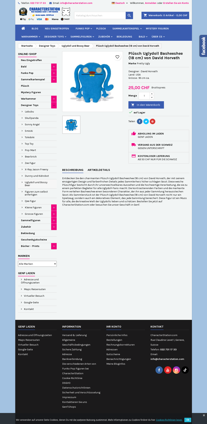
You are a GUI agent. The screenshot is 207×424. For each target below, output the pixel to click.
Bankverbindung (72, 359)
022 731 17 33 (38, 3)
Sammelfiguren (81, 36)
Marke (132, 63)
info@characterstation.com (76, 3)
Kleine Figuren (33, 207)
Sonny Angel (32, 124)
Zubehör (104, 36)
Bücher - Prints (30, 246)
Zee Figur (30, 163)
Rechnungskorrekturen (120, 344)
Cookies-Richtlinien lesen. (169, 420)
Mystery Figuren (157, 28)
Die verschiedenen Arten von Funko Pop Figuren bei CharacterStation (79, 368)
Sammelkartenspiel (125, 28)
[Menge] (144, 95)
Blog (35, 28)
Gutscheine (113, 354)
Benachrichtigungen (118, 359)
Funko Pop (83, 28)
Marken (24, 256)
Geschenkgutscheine (34, 239)
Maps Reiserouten (34, 289)
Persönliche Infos (117, 335)
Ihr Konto (113, 326)
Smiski (29, 130)
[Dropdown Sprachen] (120, 3)
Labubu (29, 111)
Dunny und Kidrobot (37, 175)
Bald (142, 36)
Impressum (69, 397)
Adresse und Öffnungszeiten (30, 281)
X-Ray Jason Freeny (36, 169)
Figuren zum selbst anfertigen (36, 193)
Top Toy (29, 143)
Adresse (67, 354)
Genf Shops (69, 406)
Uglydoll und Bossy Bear (36, 184)
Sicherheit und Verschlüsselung (81, 392)
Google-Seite (31, 302)
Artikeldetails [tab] (99, 170)
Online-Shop (27, 54)
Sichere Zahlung (72, 349)
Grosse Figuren (34, 213)
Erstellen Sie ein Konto (176, 3)
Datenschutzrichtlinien (76, 387)
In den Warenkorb (145, 105)
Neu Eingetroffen (57, 28)
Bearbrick (31, 156)
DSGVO (66, 383)
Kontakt (28, 309)
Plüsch (101, 28)
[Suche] (103, 15)
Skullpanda (31, 118)
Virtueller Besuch (33, 295)
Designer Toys (54, 36)
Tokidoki (29, 137)
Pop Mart (30, 150)
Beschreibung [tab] (72, 170)
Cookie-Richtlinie (72, 378)
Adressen (112, 349)
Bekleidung (124, 36)
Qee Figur (30, 201)
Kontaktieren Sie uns (74, 402)
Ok (187, 420)
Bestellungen (114, 340)
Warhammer (29, 36)
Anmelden (150, 3)
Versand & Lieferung (74, 335)
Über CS (157, 36)
